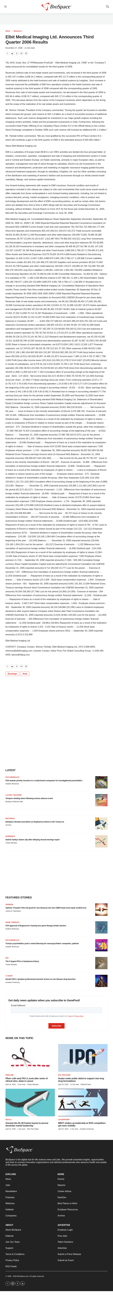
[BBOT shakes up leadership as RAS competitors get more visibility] (83, 1102)
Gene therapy (12, 922)
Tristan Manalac (11, 843)
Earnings (12, 674)
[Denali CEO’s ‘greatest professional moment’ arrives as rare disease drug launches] (101, 981)
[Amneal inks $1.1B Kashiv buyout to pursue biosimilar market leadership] (30, 1102)
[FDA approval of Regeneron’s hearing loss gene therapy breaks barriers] (101, 927)
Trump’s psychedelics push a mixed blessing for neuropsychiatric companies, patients (42, 943)
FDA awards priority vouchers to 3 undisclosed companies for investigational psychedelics (43, 780)
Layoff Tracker (13, 795)
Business (18, 31)
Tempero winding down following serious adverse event (29, 798)
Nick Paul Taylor (33, 1129)
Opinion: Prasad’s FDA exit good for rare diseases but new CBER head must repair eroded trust (45, 908)
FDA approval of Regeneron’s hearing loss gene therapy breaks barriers (35, 926)
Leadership (64, 1120)
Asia (24, 674)
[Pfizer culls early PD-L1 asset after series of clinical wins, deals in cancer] (30, 1058)
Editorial (10, 818)
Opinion (9, 904)
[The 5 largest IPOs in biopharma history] (101, 963)
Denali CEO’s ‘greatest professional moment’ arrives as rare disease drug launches (40, 979)
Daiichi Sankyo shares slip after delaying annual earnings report (32, 840)
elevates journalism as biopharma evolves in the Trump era (34, 822)
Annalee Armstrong (12, 982)
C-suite (9, 976)
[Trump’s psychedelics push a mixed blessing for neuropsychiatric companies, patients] (101, 945)
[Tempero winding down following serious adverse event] (101, 800)
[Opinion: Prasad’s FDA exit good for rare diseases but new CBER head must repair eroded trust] (101, 909)
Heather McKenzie (12, 784)
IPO (6, 958)
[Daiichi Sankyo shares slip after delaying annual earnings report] (101, 841)
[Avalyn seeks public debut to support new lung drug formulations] (83, 1058)
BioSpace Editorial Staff (14, 802)
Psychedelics (12, 777)
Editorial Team (86, 1084)
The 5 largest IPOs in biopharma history (22, 961)
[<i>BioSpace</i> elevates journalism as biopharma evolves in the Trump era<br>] (101, 823)
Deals (8, 1120)
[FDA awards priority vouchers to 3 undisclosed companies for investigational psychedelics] (101, 782)
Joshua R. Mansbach (13, 911)
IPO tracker (64, 1075)
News (7, 31)
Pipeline (9, 1075)
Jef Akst (8, 825)
